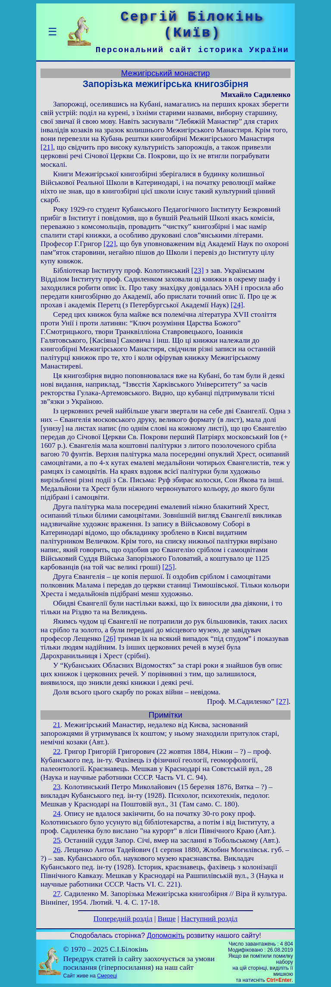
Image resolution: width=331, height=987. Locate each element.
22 (56, 751)
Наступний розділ (209, 919)
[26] (109, 638)
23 (56, 787)
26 (56, 850)
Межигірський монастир (165, 73)
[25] (168, 567)
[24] (237, 305)
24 (56, 813)
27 (56, 894)
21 (56, 725)
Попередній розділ (123, 919)
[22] (109, 244)
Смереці (107, 976)
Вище (167, 919)
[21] (47, 147)
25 (56, 840)
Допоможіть (165, 935)
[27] (282, 701)
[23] (197, 270)
